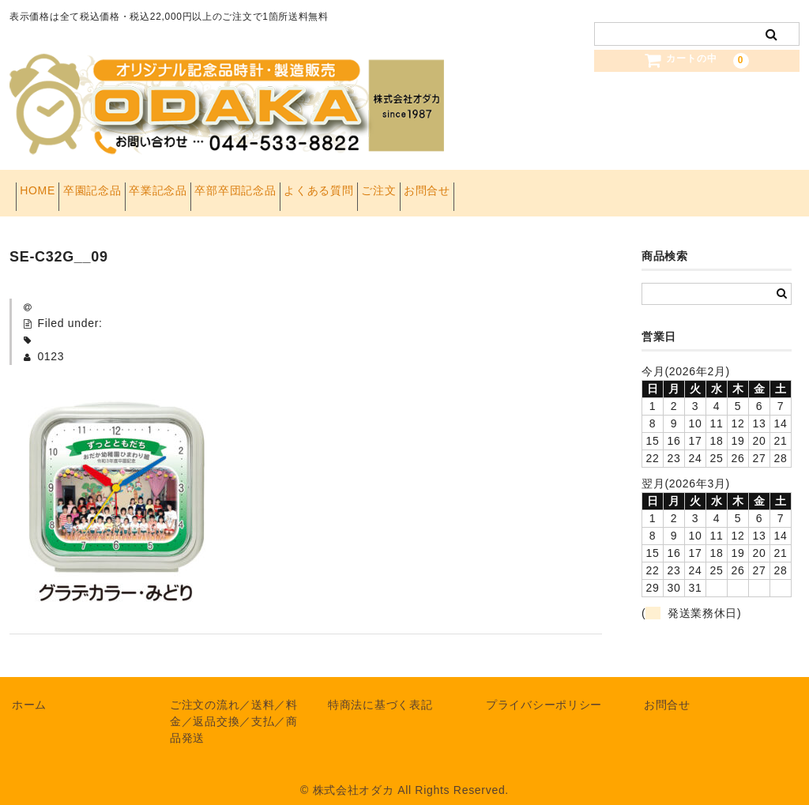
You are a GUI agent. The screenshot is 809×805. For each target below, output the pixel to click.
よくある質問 (423, 186)
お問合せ (581, 186)
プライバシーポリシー (544, 691)
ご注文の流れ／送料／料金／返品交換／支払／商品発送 (234, 708)
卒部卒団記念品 (315, 186)
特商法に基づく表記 (380, 691)
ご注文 (508, 186)
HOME (44, 186)
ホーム (29, 691)
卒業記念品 (213, 186)
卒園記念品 (123, 186)
